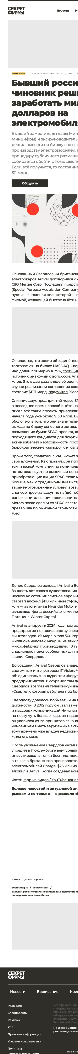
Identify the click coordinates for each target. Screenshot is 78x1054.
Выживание (47, 992)
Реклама (14, 1020)
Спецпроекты (17, 1013)
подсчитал (58, 392)
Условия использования (25, 1041)
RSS (10, 1027)
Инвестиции (18, 74)
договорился (61, 279)
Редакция (15, 1006)
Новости (17, 992)
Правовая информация (24, 1034)
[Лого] (16, 10)
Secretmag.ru (20, 887)
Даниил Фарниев (33, 879)
